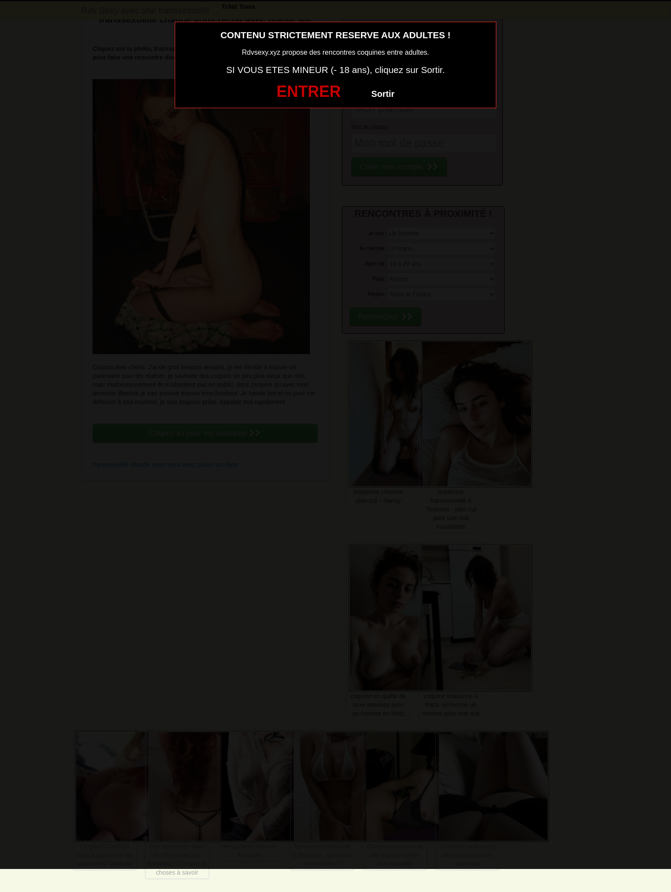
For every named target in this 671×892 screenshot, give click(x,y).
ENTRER (308, 91)
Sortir (382, 94)
